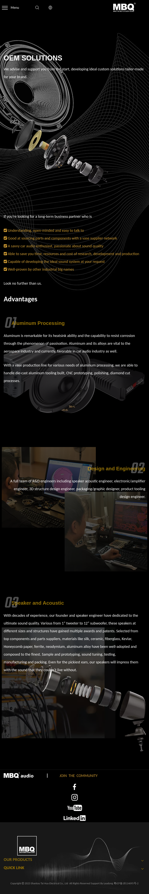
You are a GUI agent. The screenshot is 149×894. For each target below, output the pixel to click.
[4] (74, 818)
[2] (74, 797)
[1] (75, 787)
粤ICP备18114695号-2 (126, 883)
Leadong (108, 883)
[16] (60, 153)
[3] (74, 807)
